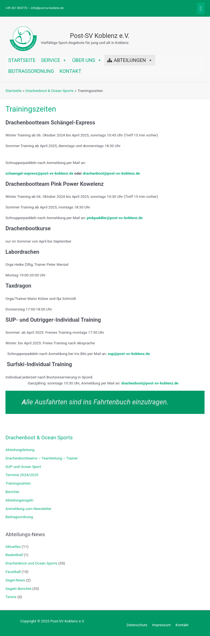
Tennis (10, 597)
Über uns (87, 60)
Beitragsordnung (31, 71)
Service (54, 60)
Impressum (161, 625)
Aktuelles (13, 546)
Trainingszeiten (18, 483)
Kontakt (70, 71)
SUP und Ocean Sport (23, 466)
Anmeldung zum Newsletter (28, 508)
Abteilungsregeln (19, 500)
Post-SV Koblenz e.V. (100, 36)
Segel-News (15, 580)
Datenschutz (137, 625)
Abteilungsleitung (19, 449)
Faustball (13, 571)
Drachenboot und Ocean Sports (31, 563)
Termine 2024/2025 (21, 475)
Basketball (14, 555)
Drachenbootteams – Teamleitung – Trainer (41, 458)
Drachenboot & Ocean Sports (39, 437)
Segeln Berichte (18, 588)
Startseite (22, 60)
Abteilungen (133, 60)
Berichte (12, 491)
